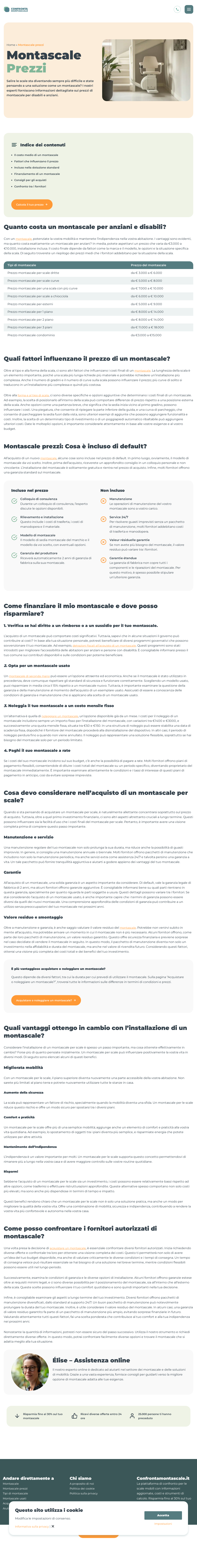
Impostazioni (163, 1524)
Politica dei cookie (83, 1483)
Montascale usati (15, 1493)
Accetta (163, 1515)
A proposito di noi (83, 1478)
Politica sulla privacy (85, 1488)
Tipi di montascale (16, 1488)
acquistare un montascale (69, 1248)
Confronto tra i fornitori (30, 186)
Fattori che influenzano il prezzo (36, 161)
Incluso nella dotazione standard (36, 167)
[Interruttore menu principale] (188, 9)
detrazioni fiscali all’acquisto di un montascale (107, 645)
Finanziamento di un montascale (37, 174)
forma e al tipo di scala (34, 395)
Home (11, 45)
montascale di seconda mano (31, 676)
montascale (24, 239)
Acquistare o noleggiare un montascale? (44, 1000)
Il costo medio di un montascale (36, 155)
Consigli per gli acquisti (30, 180)
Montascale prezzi (16, 1483)
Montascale (11, 1478)
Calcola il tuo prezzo (30, 204)
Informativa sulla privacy (33, 1526)
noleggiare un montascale (61, 716)
